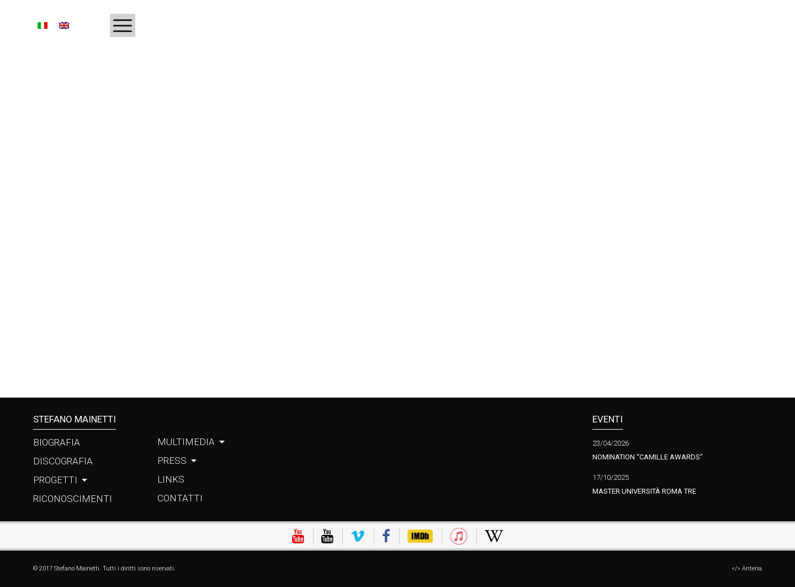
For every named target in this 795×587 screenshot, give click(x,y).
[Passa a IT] (45, 24)
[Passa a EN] (64, 24)
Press (172, 460)
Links (170, 479)
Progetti (55, 479)
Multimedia (186, 441)
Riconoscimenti (72, 498)
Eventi (607, 419)
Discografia (63, 461)
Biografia (56, 442)
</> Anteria (747, 568)
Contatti (180, 498)
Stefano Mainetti (74, 419)
